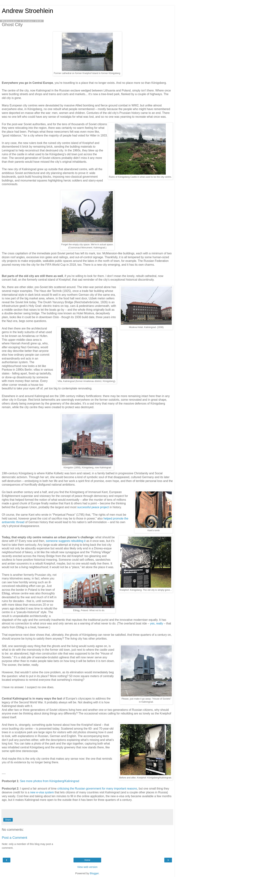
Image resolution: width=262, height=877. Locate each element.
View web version (87, 867)
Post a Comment (14, 837)
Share (8, 820)
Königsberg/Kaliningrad (64, 781)
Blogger (94, 873)
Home (87, 860)
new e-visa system (42, 792)
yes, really (156, 623)
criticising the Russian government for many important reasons (97, 788)
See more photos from (34, 781)
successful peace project (93, 507)
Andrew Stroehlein (27, 10)
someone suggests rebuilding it (66, 540)
